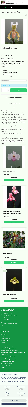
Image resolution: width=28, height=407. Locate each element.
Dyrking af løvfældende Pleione (8, 359)
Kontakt (3, 367)
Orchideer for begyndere (7, 363)
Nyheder (3, 336)
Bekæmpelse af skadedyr (7, 361)
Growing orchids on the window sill (9, 350)
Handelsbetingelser (6, 338)
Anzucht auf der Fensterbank (8, 348)
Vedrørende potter (5, 365)
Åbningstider (4, 340)
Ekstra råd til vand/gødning (8, 356)
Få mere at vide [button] (14, 400)
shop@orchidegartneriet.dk (10, 323)
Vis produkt (14, 180)
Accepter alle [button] (20, 404)
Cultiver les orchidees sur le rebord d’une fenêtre (13, 352)
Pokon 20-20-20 (5, 138)
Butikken (3, 342)
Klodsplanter (4, 354)
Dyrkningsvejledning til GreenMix (9, 347)
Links (2, 344)
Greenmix (18, 124)
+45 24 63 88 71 (7, 319)
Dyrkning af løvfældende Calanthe (9, 358)
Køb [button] (18, 90)
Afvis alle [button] (7, 404)
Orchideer (3, 334)
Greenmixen (12, 135)
